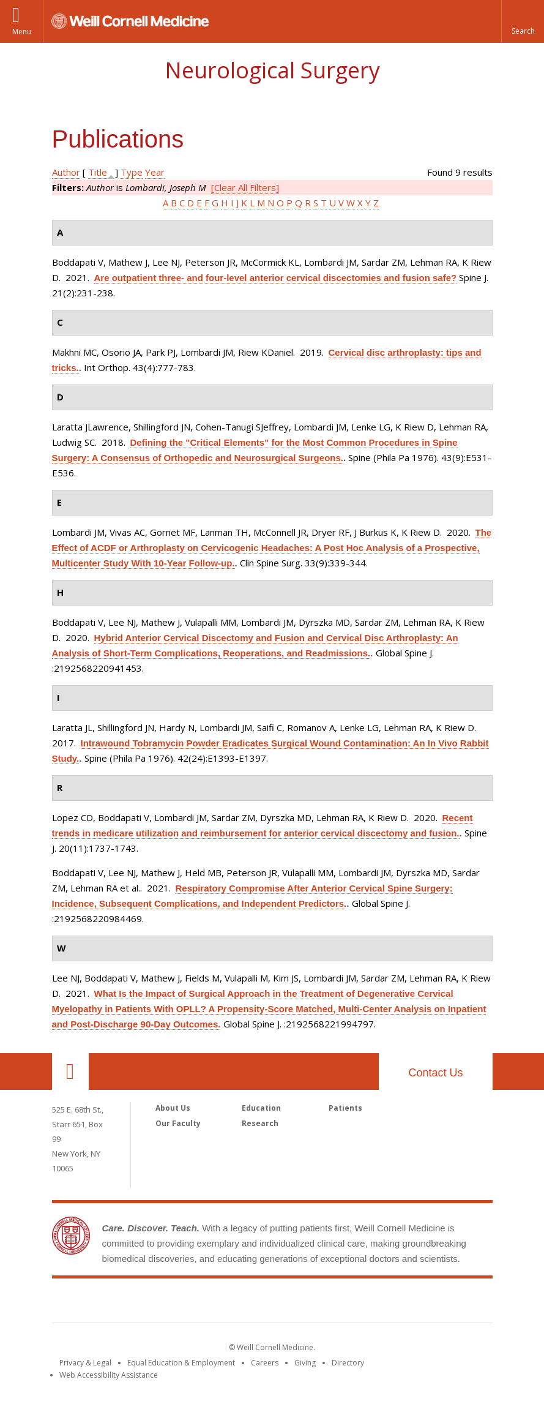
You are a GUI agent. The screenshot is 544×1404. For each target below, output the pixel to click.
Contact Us (435, 1073)
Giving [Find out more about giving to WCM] (305, 1362)
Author (66, 172)
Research (260, 1123)
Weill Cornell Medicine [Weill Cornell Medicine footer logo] (272, 1303)
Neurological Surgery (272, 70)
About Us (172, 1108)
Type (132, 172)
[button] (522, 21)
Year (155, 172)
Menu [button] (21, 31)
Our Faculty (178, 1123)
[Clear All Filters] (245, 187)
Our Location (70, 1071)
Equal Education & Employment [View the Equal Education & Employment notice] (181, 1362)
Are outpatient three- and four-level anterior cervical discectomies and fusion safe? (275, 277)
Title (97, 172)
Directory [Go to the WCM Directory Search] (348, 1362)
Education (261, 1108)
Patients (345, 1108)
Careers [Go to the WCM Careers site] (264, 1362)
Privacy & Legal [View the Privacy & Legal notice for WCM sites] (85, 1362)
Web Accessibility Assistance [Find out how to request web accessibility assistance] (108, 1375)
